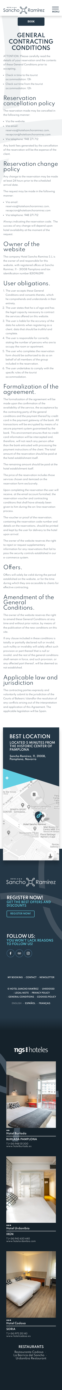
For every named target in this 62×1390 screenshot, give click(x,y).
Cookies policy (46, 997)
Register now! (20, 913)
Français (44, 1003)
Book (31, 21)
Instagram (27, 953)
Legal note (22, 993)
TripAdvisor (18, 953)
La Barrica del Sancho (28, 1355)
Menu (55, 12)
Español (30, 1003)
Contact (31, 977)
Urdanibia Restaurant (31, 1358)
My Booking (15, 977)
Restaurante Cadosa (28, 1352)
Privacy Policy (41, 993)
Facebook (9, 953)
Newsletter (47, 977)
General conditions (21, 997)
